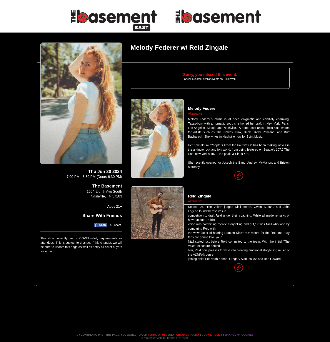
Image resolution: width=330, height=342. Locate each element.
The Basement (107, 186)
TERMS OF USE (158, 334)
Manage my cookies (239, 334)
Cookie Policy (212, 334)
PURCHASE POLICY (187, 334)
